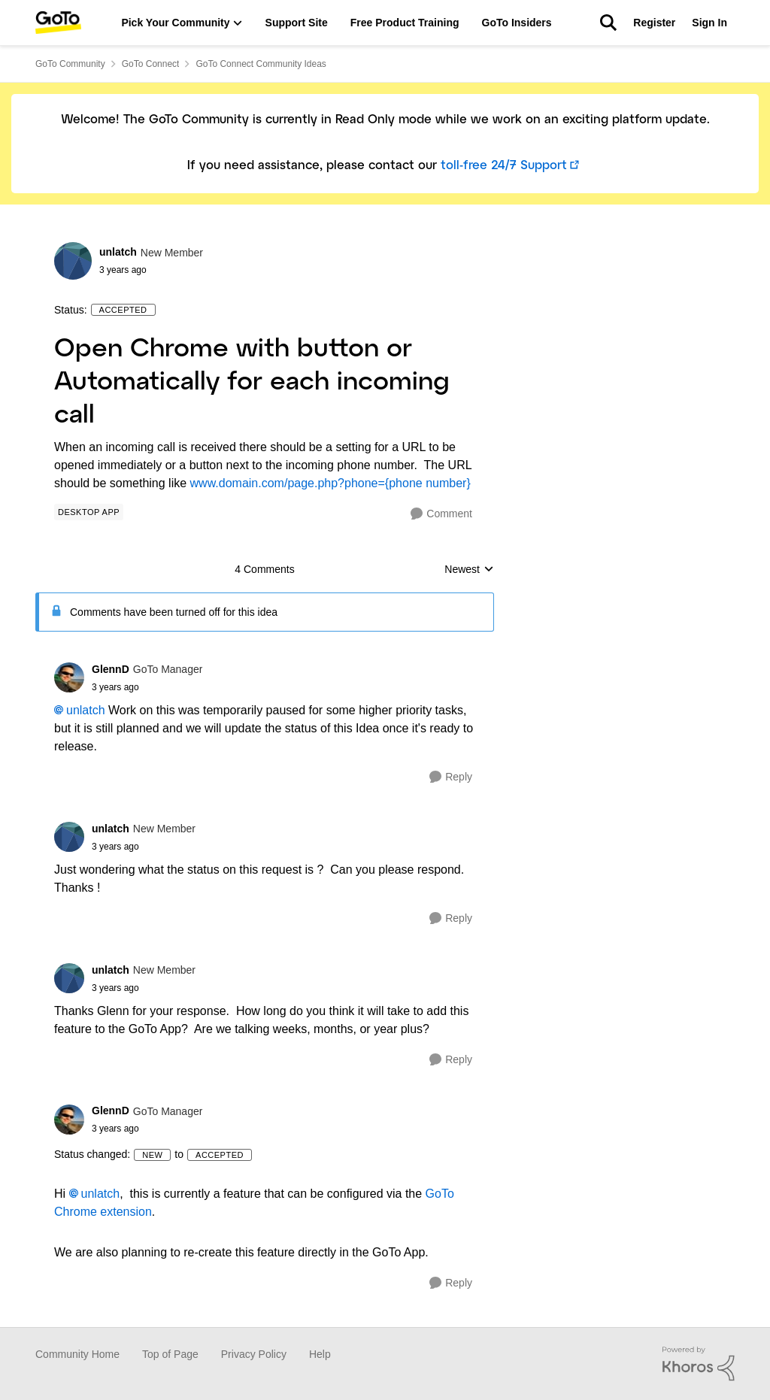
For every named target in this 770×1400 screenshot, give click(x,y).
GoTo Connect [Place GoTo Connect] (151, 64)
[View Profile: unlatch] (73, 261)
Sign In (709, 23)
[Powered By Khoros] (698, 1364)
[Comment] (441, 514)
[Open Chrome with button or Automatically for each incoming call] (147, 687)
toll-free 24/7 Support (504, 165)
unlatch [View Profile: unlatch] (118, 252)
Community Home (77, 1354)
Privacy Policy (253, 1354)
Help (320, 1354)
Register (654, 23)
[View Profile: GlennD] (69, 677)
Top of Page (170, 1354)
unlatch (85, 710)
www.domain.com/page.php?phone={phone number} (330, 483)
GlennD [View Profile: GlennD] (110, 669)
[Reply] (450, 777)
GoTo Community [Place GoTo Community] (70, 64)
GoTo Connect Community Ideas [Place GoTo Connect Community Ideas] (261, 64)
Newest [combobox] (469, 570)
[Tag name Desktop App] (88, 512)
